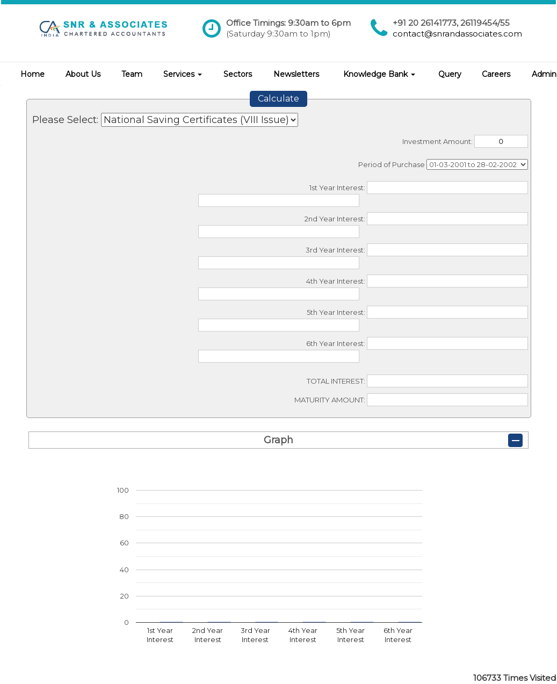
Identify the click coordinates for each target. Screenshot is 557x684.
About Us (83, 74)
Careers (496, 74)
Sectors (237, 74)
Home (32, 74)
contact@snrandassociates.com (457, 33)
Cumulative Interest (477, 164)
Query (449, 74)
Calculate (278, 98)
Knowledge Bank (379, 74)
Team (131, 74)
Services (182, 74)
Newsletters (296, 74)
